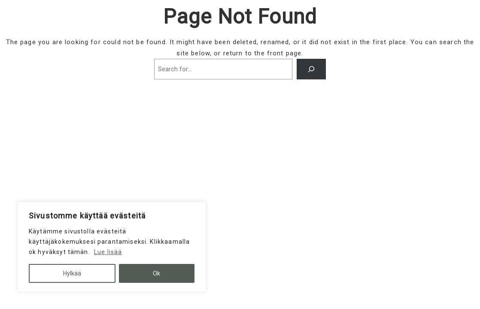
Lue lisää (108, 251)
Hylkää (72, 273)
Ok (156, 273)
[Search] (311, 69)
